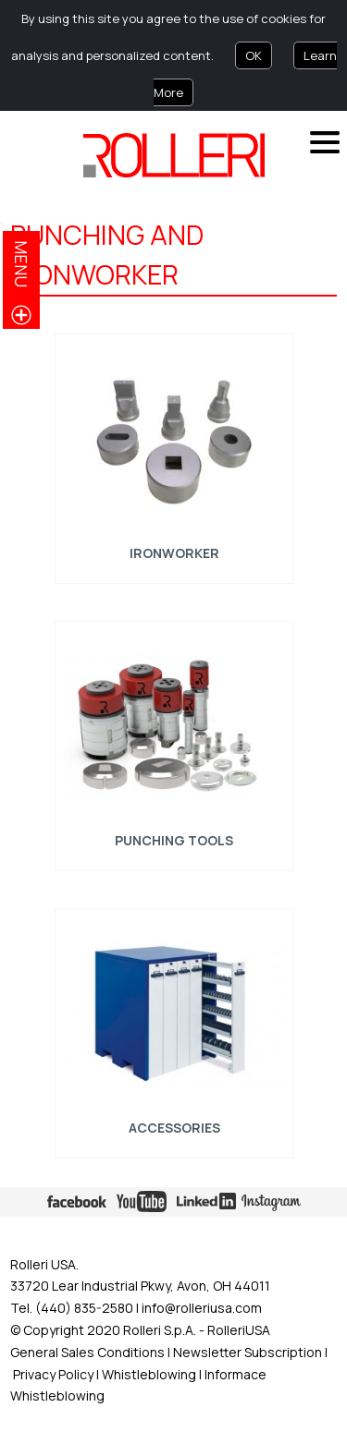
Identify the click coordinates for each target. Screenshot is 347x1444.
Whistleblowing (150, 1374)
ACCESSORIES (173, 1127)
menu (21, 263)
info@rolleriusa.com (202, 1308)
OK (253, 55)
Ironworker (173, 553)
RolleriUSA (238, 1330)
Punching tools (174, 840)
